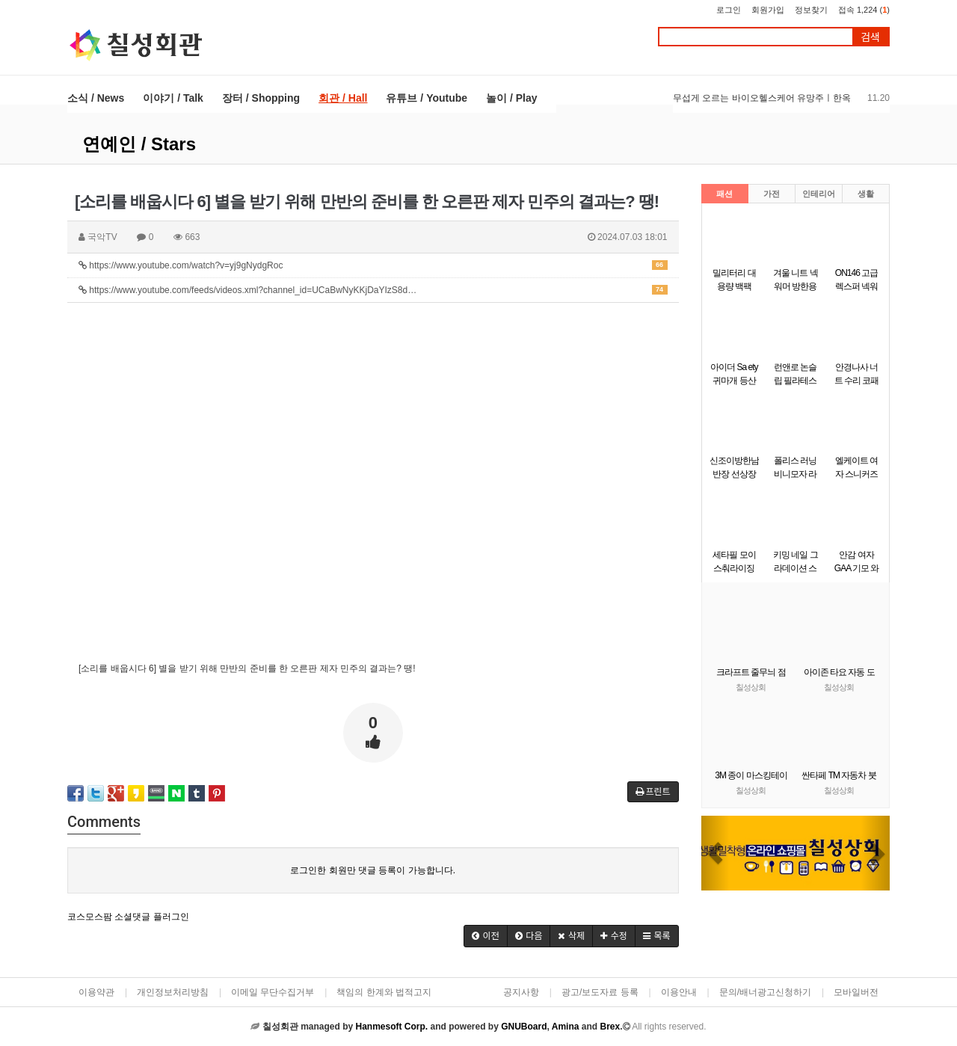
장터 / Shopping (261, 98)
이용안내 (679, 992)
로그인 (728, 9)
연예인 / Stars (139, 144)
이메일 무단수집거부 (272, 992)
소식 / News (95, 98)
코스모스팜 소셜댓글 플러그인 (128, 916)
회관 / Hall (343, 98)
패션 (724, 193)
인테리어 (818, 193)
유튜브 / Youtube (426, 98)
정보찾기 (811, 9)
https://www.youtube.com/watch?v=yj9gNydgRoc (373, 265)
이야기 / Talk (173, 98)
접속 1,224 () (864, 9)
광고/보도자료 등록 (599, 992)
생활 (866, 193)
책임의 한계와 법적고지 (383, 992)
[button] (715, 853)
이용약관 (96, 992)
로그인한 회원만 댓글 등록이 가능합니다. (372, 870)
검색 (870, 37)
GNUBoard (524, 1026)
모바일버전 (856, 992)
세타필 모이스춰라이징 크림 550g (734, 568)
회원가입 (767, 9)
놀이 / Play (511, 98)
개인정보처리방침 (173, 992)
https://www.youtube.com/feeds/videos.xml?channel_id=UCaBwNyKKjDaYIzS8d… (373, 290)
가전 (771, 193)
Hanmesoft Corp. (391, 1026)
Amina (565, 1026)
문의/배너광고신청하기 (765, 992)
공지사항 (521, 992)
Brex (610, 1026)
